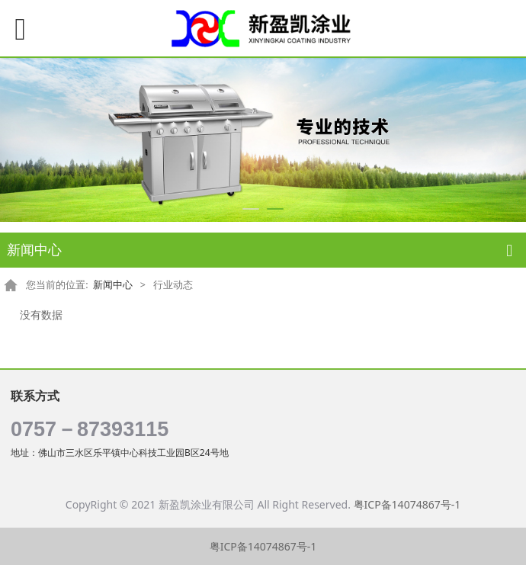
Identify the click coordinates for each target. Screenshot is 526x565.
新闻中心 (113, 284)
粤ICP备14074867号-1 (407, 504)
